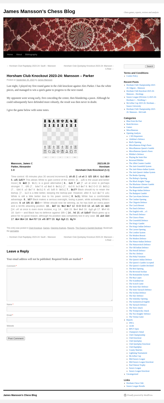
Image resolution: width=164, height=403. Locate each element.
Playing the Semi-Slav (138, 157)
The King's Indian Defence (140, 226)
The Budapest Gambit (138, 193)
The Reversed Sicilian (138, 272)
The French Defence (137, 214)
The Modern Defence (137, 238)
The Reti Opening (136, 268)
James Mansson (45, 80)
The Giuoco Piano (136, 217)
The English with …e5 (138, 211)
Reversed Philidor (136, 160)
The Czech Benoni (136, 205)
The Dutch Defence (137, 208)
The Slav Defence (136, 296)
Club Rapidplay (135, 347)
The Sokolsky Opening (138, 299)
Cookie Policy (132, 76)
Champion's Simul (136, 332)
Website (10, 326)
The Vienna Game (136, 317)
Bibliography (31, 54)
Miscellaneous (132, 130)
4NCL (131, 323)
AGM (131, 326)
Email (10, 315)
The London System (137, 232)
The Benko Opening (137, 175)
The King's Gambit (136, 223)
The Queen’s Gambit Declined (88, 228)
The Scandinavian (136, 281)
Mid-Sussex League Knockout (141, 362)
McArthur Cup (135, 356)
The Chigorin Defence (138, 202)
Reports (70, 228)
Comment (12, 266)
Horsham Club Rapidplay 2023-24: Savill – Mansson (31, 66)
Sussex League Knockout (139, 371)
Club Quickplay (135, 341)
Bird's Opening (135, 142)
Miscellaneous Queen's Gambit (141, 148)
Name (10, 304)
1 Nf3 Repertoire (136, 136)
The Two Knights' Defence (140, 314)
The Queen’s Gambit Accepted (141, 262)
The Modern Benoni (137, 235)
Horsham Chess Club (135, 383)
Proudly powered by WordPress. (140, 395)
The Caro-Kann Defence (139, 196)
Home (10, 54)
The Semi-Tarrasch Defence (140, 290)
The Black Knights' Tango (139, 181)
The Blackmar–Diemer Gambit (141, 184)
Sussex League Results (136, 386)
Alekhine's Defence (137, 139)
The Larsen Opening (137, 229)
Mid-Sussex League (137, 359)
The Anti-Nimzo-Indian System (141, 169)
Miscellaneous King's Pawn (140, 145)
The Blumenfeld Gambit (139, 187)
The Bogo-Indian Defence (139, 190)
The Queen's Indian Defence (140, 259)
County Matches (135, 350)
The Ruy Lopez (135, 278)
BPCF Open (134, 329)
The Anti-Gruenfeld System (140, 166)
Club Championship (137, 335)
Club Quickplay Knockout (139, 344)
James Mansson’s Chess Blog (39, 11)
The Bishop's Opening (138, 178)
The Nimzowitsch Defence (140, 244)
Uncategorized (132, 374)
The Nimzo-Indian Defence (140, 241)
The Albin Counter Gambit (140, 163)
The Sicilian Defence (137, 293)
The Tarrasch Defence (138, 305)
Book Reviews (132, 124)
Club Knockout (35, 228)
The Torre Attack (136, 308)
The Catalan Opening (137, 199)
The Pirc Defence (136, 253)
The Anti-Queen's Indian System (142, 172)
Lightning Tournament (138, 353)
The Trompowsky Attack (139, 311)
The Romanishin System (139, 275)
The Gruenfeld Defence (138, 220)
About (19, 54)
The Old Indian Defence (138, 247)
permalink (14, 231)
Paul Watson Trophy (137, 365)
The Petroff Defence (137, 250)
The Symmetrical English (139, 302)
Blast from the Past (134, 121)
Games (46, 228)
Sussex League (135, 368)
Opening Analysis (58, 228)
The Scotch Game (136, 284)
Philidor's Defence (136, 154)
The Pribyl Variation (137, 256)
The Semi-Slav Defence (138, 287)
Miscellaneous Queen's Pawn (140, 151)
